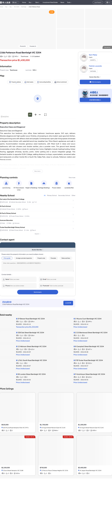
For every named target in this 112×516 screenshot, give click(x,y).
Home (24, 2)
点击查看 (68, 303)
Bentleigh (23, 7)
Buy (6, 7)
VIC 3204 (16, 7)
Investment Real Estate (50, 2)
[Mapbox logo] (5, 117)
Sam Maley (93, 55)
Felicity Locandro (95, 66)
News (62, 2)
